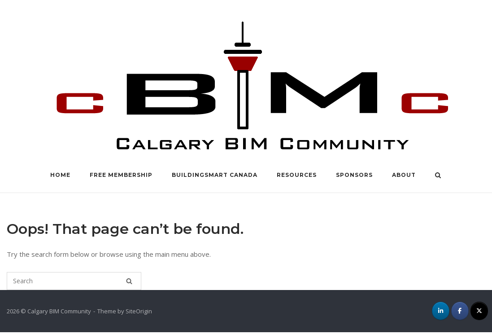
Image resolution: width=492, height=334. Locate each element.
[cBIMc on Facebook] (460, 311)
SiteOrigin (139, 311)
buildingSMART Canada (214, 174)
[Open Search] (438, 176)
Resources (297, 174)
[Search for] (74, 281)
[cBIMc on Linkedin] (440, 311)
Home (60, 174)
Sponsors (354, 174)
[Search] (129, 281)
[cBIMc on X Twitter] (479, 311)
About (404, 174)
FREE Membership (121, 174)
